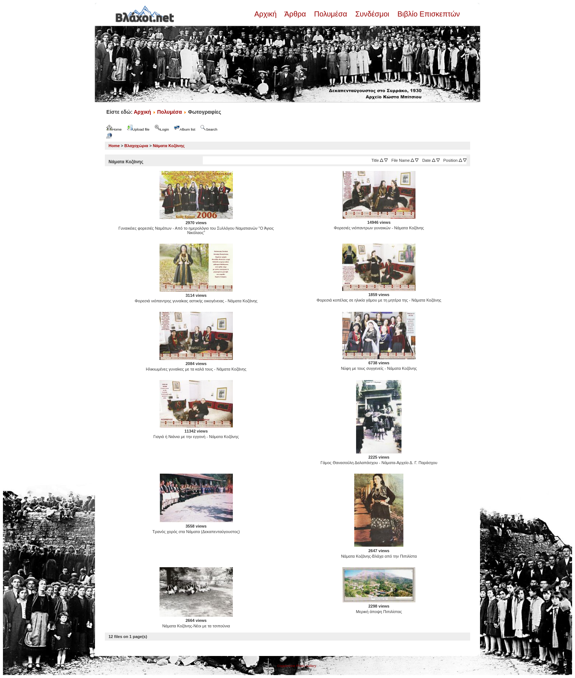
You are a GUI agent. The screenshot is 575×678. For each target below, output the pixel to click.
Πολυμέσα (330, 14)
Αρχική (266, 14)
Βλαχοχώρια (136, 145)
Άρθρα (295, 14)
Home (114, 145)
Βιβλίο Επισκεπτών (427, 14)
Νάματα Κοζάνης (169, 145)
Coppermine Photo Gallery (296, 666)
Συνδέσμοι (372, 14)
